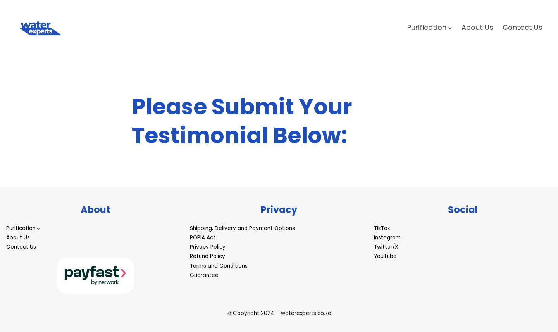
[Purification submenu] (450, 28)
